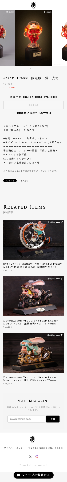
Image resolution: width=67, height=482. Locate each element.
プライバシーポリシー (14, 448)
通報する (25, 181)
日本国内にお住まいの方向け (33, 113)
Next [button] (62, 38)
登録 (52, 419)
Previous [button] (5, 38)
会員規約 (59, 448)
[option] (33, 38)
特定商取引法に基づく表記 (41, 448)
